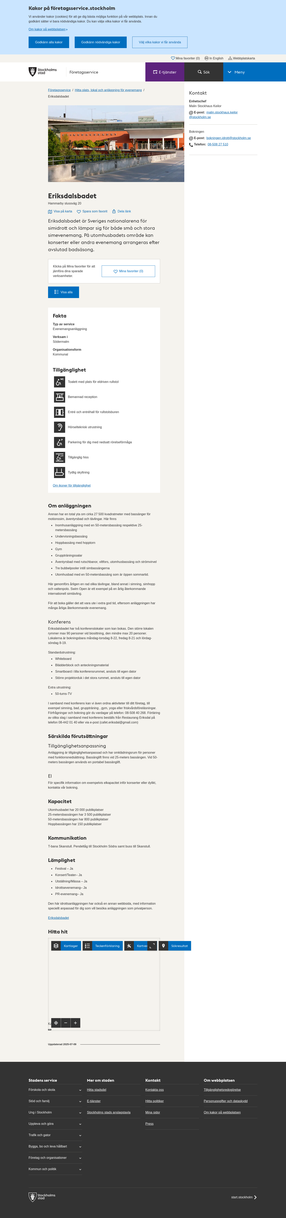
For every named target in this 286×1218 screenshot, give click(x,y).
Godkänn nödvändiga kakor (100, 42)
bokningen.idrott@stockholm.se (229, 138)
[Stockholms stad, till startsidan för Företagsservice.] (85, 72)
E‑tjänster (164, 72)
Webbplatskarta (241, 58)
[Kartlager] (66, 946)
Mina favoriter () (185, 58)
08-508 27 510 (218, 144)
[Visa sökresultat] (175, 946)
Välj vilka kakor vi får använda (160, 42)
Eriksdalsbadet (58, 918)
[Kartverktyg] (140, 946)
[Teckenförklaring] (103, 946)
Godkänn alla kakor (49, 42)
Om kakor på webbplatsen (47, 29)
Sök (204, 72)
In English (214, 58)
